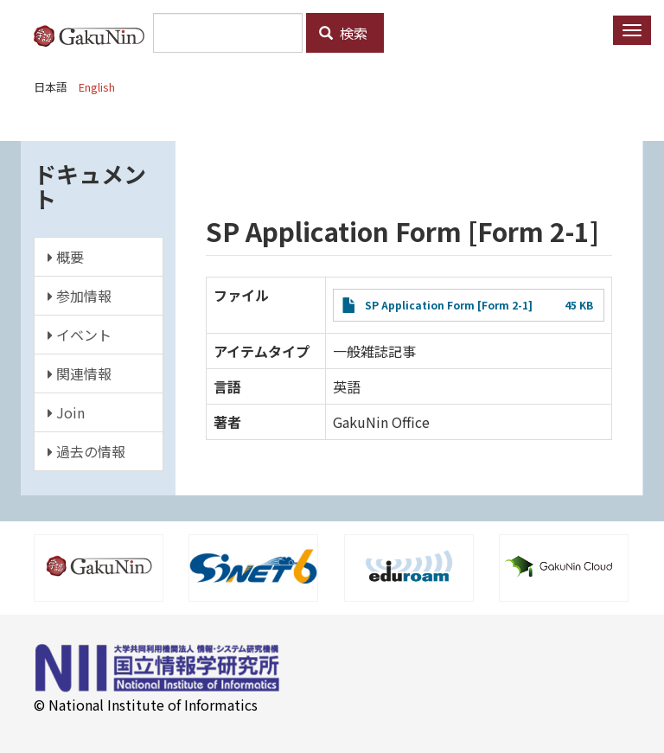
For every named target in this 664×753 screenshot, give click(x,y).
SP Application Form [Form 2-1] (449, 304)
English (97, 87)
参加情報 (80, 295)
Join (66, 412)
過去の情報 (86, 451)
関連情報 (80, 373)
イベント (80, 334)
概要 (66, 256)
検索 (343, 32)
